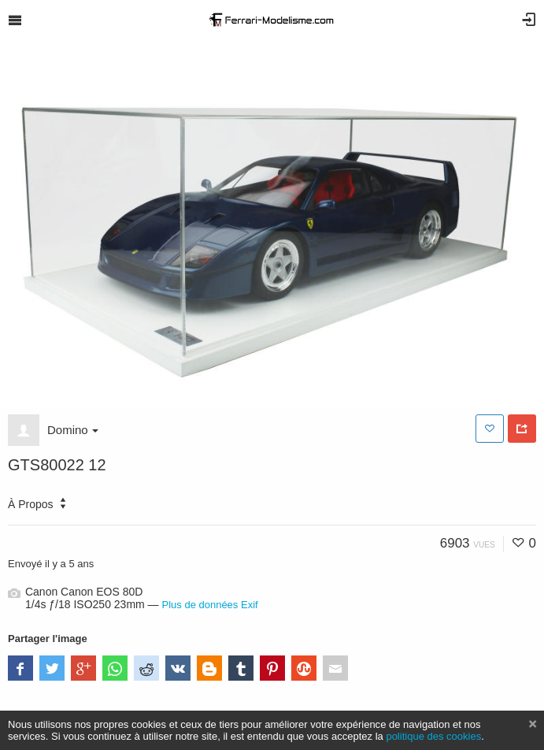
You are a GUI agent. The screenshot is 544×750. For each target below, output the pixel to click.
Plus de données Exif (210, 605)
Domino (72, 429)
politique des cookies (433, 736)
